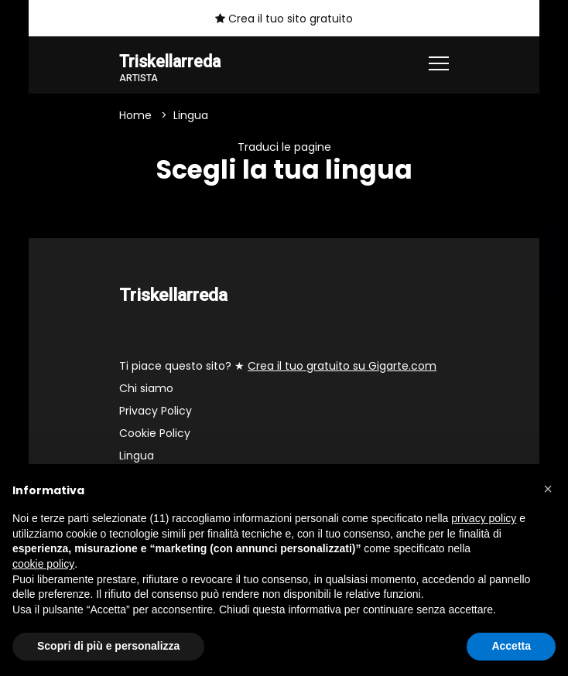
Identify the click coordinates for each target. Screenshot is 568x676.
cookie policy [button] (43, 564)
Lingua (136, 456)
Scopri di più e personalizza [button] (108, 646)
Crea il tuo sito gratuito (284, 18)
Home (135, 116)
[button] (547, 488)
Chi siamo (146, 389)
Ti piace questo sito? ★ (277, 366)
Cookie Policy (154, 434)
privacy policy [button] (483, 518)
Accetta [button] (511, 646)
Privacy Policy (155, 411)
